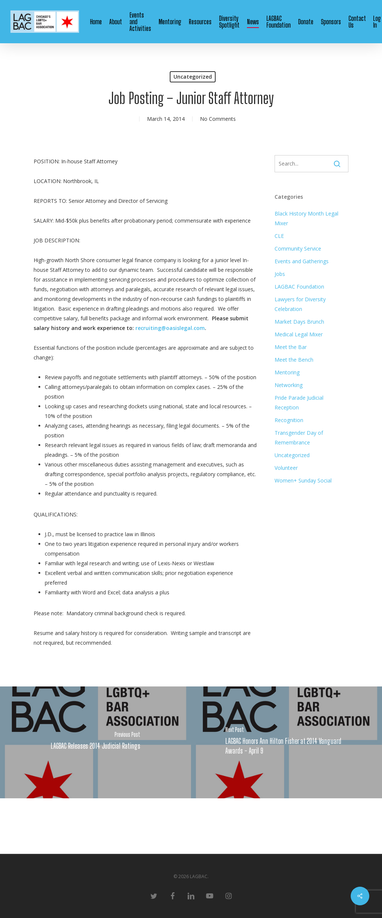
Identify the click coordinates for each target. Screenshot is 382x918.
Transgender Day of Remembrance (299, 437)
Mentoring (287, 372)
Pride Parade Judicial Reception (299, 402)
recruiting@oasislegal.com (170, 327)
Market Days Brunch (299, 321)
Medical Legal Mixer (299, 334)
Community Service (298, 248)
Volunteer (286, 467)
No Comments (218, 118)
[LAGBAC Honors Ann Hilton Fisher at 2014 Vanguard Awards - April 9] (286, 742)
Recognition (289, 420)
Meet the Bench (294, 359)
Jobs (280, 273)
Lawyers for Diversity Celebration (300, 304)
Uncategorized (192, 76)
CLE (279, 235)
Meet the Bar (291, 346)
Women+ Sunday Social (303, 480)
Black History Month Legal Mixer (306, 218)
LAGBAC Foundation (299, 286)
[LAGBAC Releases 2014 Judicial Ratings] (95, 742)
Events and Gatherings (302, 261)
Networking (289, 385)
